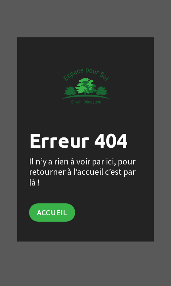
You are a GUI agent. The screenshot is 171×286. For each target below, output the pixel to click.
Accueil (52, 212)
